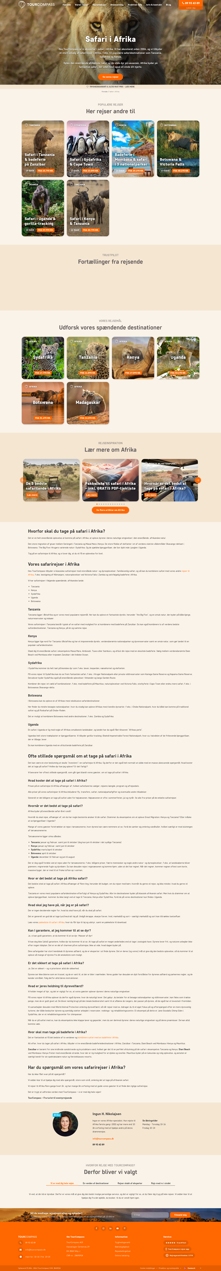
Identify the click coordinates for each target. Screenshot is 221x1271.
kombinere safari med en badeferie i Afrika (98, 1037)
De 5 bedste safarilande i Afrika (43, 486)
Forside (67, 4)
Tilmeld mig (180, 1215)
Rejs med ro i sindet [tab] (161, 1183)
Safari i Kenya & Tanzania (82, 221)
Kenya (133, 357)
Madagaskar (88, 402)
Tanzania (88, 357)
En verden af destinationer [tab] (96, 1183)
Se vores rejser (111, 77)
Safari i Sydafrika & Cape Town (85, 162)
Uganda (178, 357)
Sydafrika (43, 357)
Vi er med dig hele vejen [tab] (62, 1183)
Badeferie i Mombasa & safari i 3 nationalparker (131, 159)
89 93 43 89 (192, 3)
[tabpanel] (110, 1196)
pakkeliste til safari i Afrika (51, 922)
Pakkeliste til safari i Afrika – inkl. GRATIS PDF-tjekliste (110, 486)
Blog (168, 4)
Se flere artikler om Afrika (110, 510)
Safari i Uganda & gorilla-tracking (40, 221)
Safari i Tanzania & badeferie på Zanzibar (40, 159)
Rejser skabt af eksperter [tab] (130, 1183)
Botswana (43, 402)
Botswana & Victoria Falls (172, 162)
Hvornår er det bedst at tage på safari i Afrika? (165, 486)
